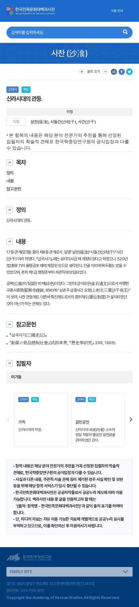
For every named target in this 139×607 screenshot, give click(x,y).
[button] (131, 419)
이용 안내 (117, 10)
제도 (26, 89)
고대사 (12, 89)
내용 (10, 180)
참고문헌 (13, 188)
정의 (10, 172)
